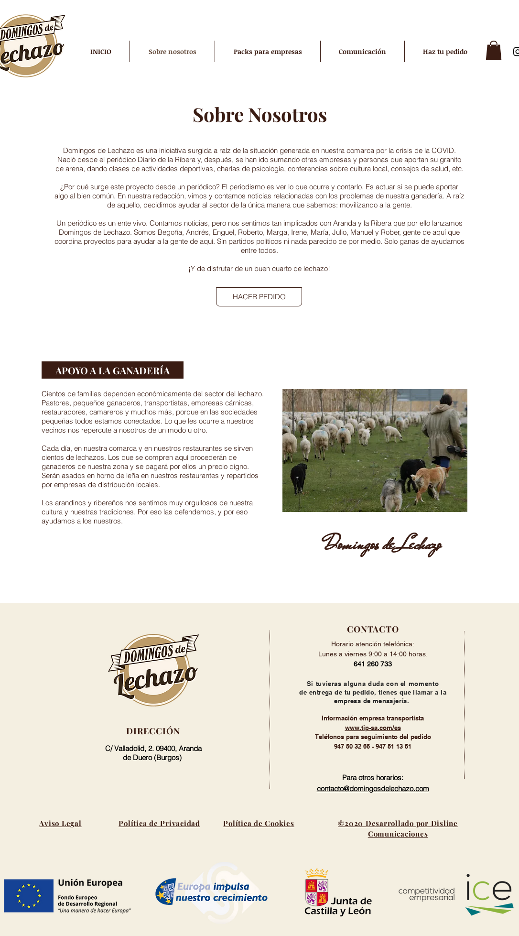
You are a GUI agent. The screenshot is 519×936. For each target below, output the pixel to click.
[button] (494, 50)
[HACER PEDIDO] (259, 296)
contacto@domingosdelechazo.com (373, 788)
